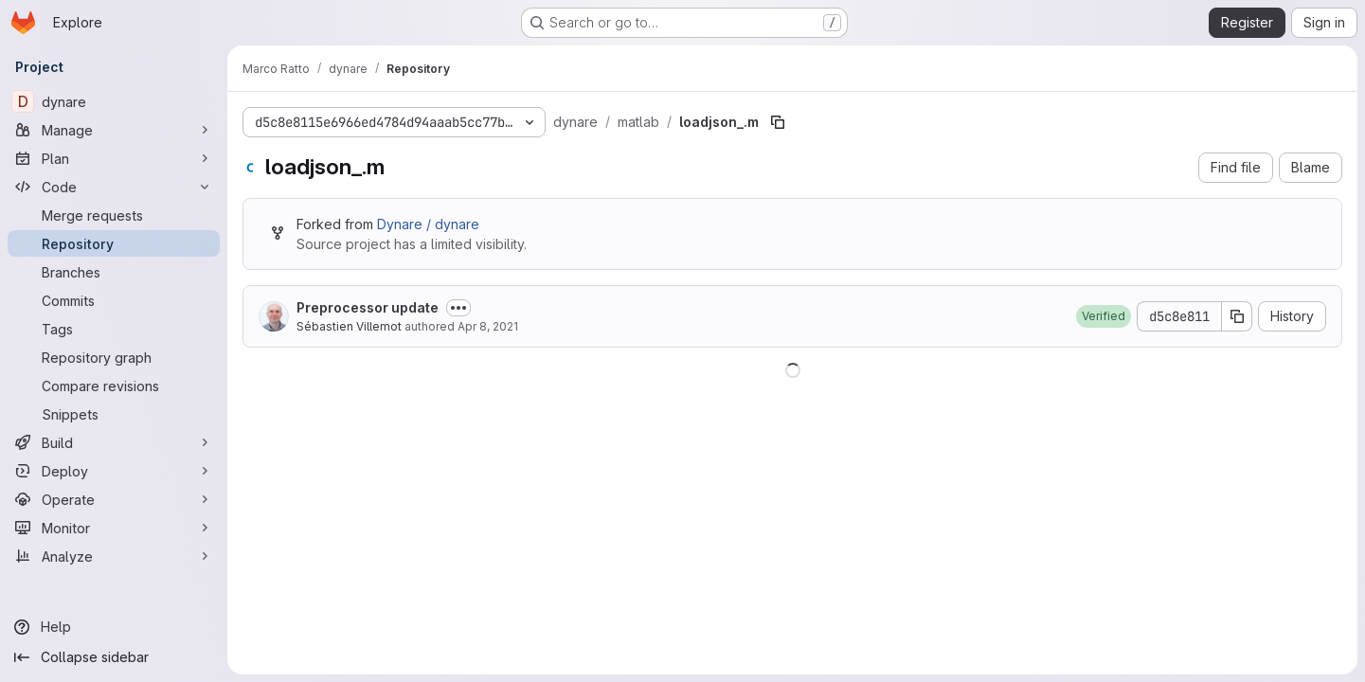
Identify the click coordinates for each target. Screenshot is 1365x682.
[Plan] (114, 158)
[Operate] (114, 499)
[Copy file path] (778, 122)
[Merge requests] (114, 215)
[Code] (114, 186)
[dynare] (114, 101)
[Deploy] (114, 471)
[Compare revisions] (114, 385)
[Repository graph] (114, 357)
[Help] (114, 627)
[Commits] (114, 300)
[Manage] (114, 130)
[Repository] (114, 243)
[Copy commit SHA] (1237, 316)
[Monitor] (114, 527)
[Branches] (114, 272)
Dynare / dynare (428, 224)
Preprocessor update (367, 307)
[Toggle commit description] (458, 307)
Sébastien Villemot (349, 326)
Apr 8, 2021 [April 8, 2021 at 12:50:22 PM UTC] (488, 326)
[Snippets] (114, 414)
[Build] (114, 442)
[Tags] (114, 328)
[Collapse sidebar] (114, 657)
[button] (1103, 316)
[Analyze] (114, 556)
